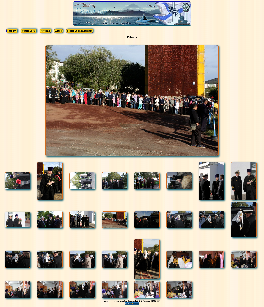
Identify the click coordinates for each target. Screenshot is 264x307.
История (45, 31)
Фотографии (28, 31)
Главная (11, 31)
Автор (58, 31)
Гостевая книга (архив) (79, 31)
